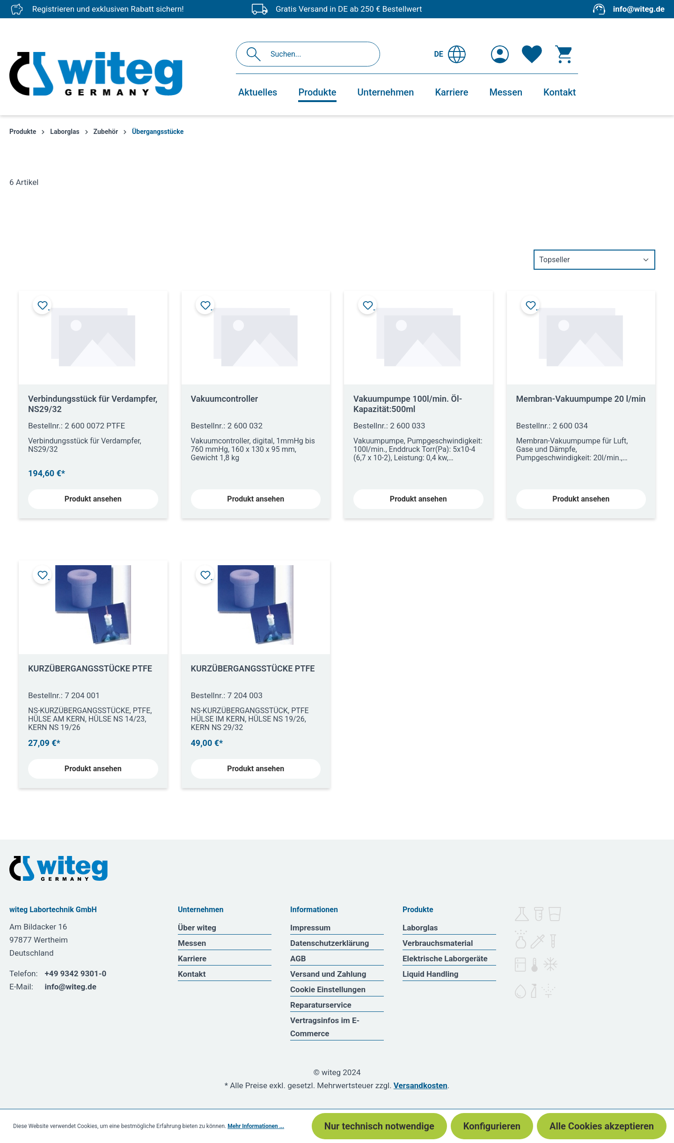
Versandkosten (420, 1085)
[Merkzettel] (532, 54)
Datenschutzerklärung (329, 943)
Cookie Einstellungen (328, 989)
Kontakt (191, 974)
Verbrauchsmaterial (438, 943)
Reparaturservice (321, 1005)
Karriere (192, 958)
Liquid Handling (431, 974)
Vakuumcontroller (224, 399)
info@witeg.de (639, 9)
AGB (298, 958)
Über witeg (197, 927)
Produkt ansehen (93, 498)
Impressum (310, 927)
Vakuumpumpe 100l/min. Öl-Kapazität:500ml (407, 404)
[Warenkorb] (564, 54)
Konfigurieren (491, 1126)
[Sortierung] (594, 260)
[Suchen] (256, 54)
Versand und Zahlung (328, 974)
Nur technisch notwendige (379, 1126)
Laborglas (420, 927)
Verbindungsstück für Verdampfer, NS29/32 (92, 404)
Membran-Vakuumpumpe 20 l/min (581, 399)
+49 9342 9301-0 (76, 973)
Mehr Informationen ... (255, 1126)
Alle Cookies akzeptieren (601, 1126)
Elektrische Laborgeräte (445, 958)
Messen (192, 943)
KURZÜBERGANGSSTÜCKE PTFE (90, 668)
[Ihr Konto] (499, 54)
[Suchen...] (318, 54)
